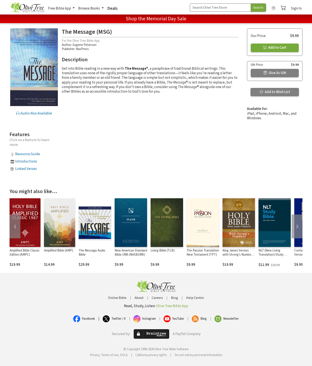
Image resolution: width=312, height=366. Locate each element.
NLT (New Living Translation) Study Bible (270, 254)
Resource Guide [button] (27, 154)
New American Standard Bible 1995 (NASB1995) (131, 252)
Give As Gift (274, 73)
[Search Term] (220, 7)
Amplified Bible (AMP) (58, 250)
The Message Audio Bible (92, 252)
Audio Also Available (34, 113)
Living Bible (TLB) (163, 250)
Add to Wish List (275, 92)
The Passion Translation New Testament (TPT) (203, 252)
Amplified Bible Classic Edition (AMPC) (25, 252)
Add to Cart (274, 47)
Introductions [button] (26, 161)
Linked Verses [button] (26, 168)
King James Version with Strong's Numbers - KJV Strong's (238, 254)
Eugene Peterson (84, 45)
